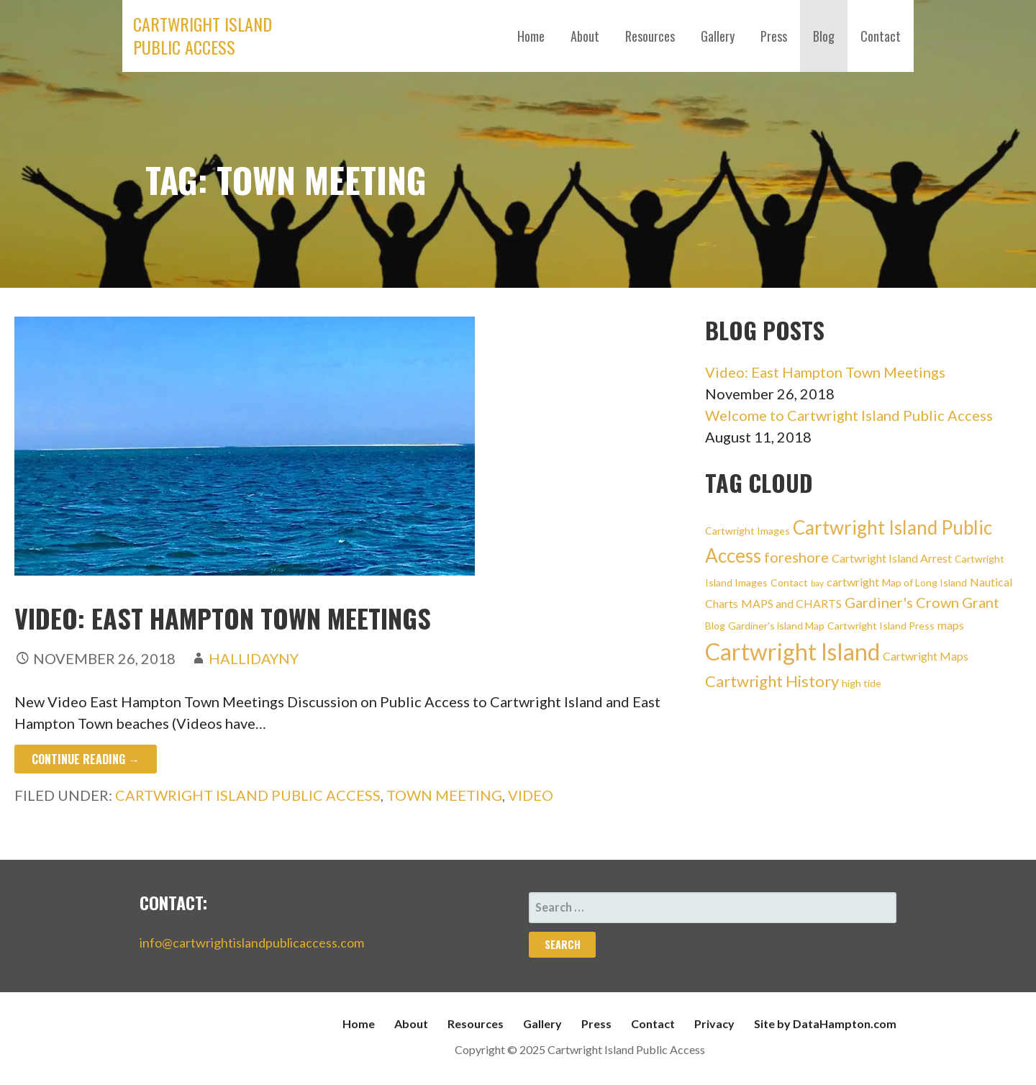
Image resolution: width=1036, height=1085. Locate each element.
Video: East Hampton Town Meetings (222, 618)
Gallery (718, 36)
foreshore (796, 557)
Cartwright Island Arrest (892, 558)
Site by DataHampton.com (825, 1023)
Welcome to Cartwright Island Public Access (849, 415)
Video (530, 795)
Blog (824, 36)
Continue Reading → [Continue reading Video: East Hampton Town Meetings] (86, 759)
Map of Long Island (924, 582)
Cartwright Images (747, 531)
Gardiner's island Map (776, 625)
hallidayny (254, 658)
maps (950, 625)
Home (531, 36)
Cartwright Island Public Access (202, 35)
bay (817, 583)
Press (773, 36)
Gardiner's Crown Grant (922, 602)
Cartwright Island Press (881, 625)
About (585, 36)
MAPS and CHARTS (791, 603)
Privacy (714, 1023)
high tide (861, 683)
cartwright (853, 582)
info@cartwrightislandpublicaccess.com (252, 942)
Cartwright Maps (925, 656)
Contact (880, 36)
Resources (650, 36)
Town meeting (444, 795)
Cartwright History (772, 681)
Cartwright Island (792, 651)
